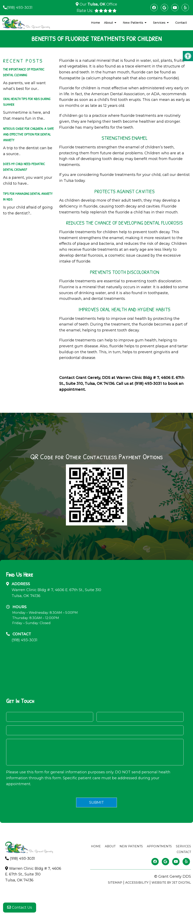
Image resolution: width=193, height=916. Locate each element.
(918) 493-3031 (19, 7)
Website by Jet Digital (171, 882)
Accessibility (137, 882)
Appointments (159, 846)
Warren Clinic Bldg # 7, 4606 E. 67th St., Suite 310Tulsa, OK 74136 (56, 593)
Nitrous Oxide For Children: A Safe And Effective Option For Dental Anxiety (28, 134)
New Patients (133, 22)
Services (159, 22)
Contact (181, 22)
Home (95, 22)
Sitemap (115, 882)
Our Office (98, 4)
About (108, 22)
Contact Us (19, 908)
